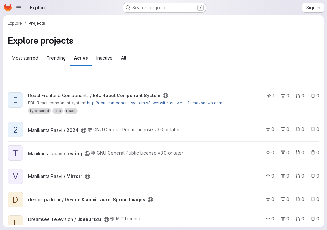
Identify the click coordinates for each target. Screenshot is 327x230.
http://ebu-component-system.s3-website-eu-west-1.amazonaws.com (154, 102)
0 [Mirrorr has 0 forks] (285, 176)
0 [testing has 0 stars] (270, 152)
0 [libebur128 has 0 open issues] (315, 218)
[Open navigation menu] (19, 8)
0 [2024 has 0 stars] (270, 129)
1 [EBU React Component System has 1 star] (270, 95)
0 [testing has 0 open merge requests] (300, 152)
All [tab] (123, 58)
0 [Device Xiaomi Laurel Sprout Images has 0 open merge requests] (300, 199)
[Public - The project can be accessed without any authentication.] (165, 95)
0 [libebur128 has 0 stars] (270, 218)
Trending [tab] (56, 58)
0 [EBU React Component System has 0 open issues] (315, 95)
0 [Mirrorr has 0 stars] (270, 176)
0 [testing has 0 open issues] (315, 152)
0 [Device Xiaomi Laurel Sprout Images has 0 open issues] (315, 199)
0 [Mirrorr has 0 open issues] (315, 176)
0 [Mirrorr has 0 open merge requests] (300, 176)
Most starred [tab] (25, 58)
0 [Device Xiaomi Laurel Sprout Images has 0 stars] (270, 199)
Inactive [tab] (104, 58)
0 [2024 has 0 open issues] (315, 129)
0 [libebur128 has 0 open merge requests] (300, 218)
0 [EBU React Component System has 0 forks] (285, 95)
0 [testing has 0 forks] (285, 152)
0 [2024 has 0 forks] (285, 129)
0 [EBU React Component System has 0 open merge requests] (300, 95)
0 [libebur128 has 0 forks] (285, 218)
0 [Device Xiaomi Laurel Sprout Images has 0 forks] (285, 199)
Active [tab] (81, 58)
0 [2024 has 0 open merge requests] (300, 129)
